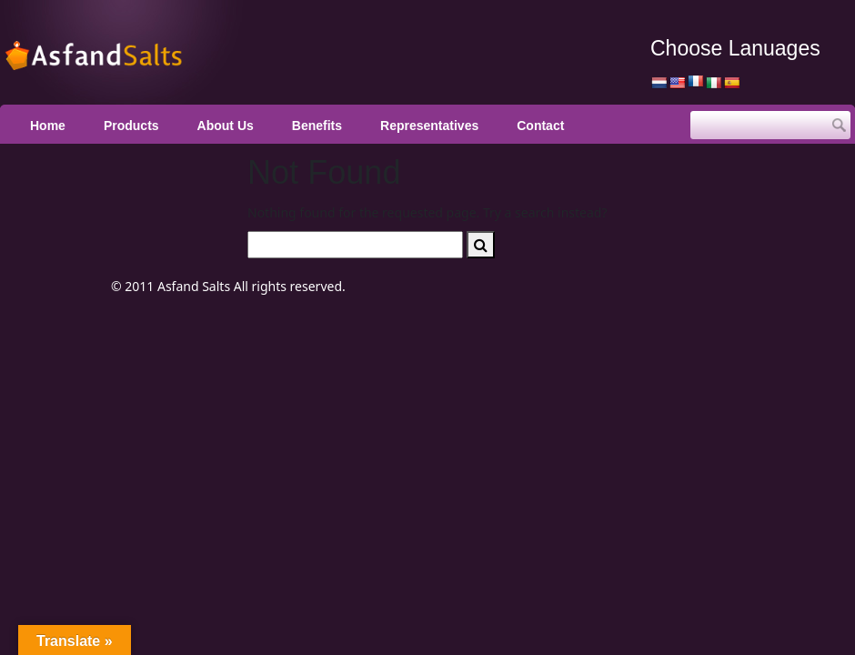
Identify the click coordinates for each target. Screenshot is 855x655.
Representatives (429, 125)
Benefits (317, 125)
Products (131, 125)
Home (47, 125)
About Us (225, 125)
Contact (540, 125)
